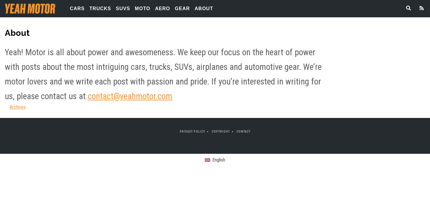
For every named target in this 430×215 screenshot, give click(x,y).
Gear (182, 8)
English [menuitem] (218, 160)
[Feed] (419, 9)
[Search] (406, 9)
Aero (162, 8)
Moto (142, 8)
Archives (18, 107)
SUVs (123, 8)
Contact (243, 131)
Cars (77, 8)
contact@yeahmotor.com (130, 96)
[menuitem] (215, 160)
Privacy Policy (192, 131)
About (204, 8)
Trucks (100, 8)
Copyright (221, 131)
